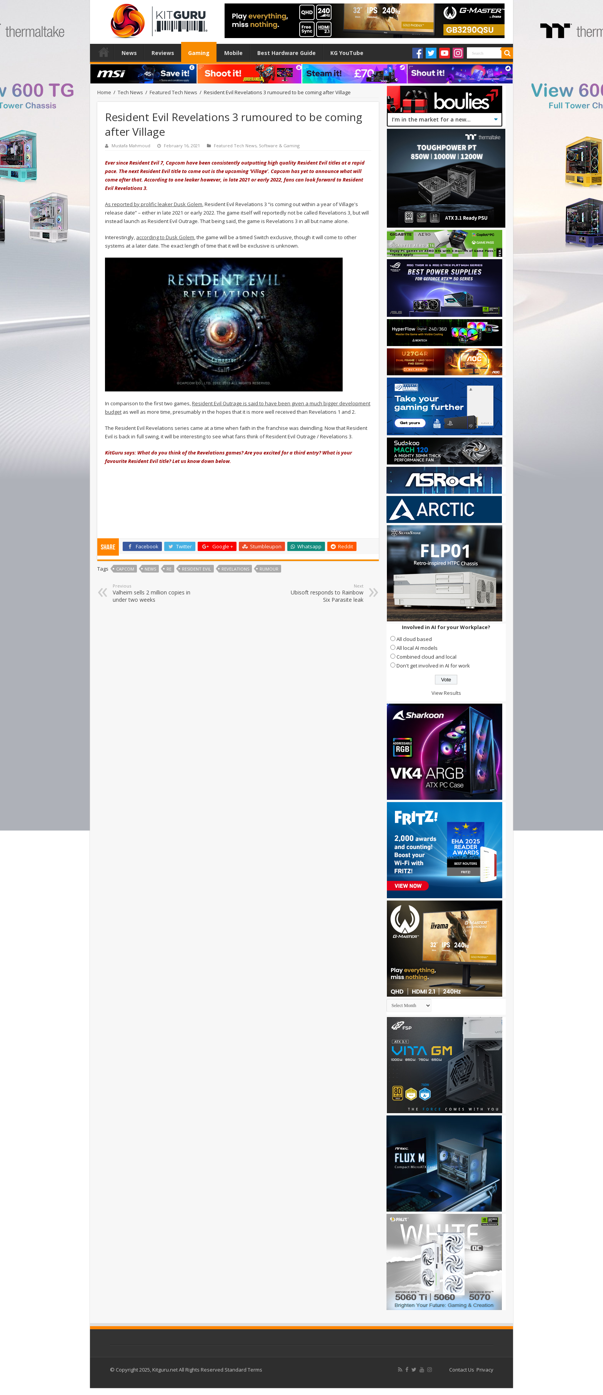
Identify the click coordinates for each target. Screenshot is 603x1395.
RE (169, 569)
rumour (269, 569)
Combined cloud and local (426, 656)
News (129, 53)
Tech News (130, 92)
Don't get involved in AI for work (433, 665)
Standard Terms (243, 1369)
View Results (446, 692)
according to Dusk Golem (165, 237)
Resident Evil (196, 569)
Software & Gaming (279, 145)
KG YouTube (346, 53)
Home (104, 52)
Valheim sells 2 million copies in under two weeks (152, 593)
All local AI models (417, 647)
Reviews (163, 53)
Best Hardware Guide (286, 53)
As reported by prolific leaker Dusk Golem (153, 204)
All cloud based (414, 639)
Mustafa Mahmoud (131, 145)
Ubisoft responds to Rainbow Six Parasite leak (324, 593)
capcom (125, 569)
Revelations (235, 569)
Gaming (199, 53)
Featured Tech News (173, 92)
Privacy (484, 1369)
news (150, 569)
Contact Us (461, 1369)
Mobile (233, 53)
